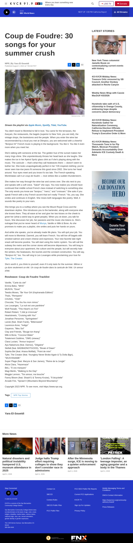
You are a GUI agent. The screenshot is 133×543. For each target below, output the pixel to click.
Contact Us (51, 489)
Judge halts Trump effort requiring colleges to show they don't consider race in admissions (49, 464)
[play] (7, 12)
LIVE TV (106, 3)
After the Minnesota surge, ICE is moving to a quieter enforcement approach (82, 463)
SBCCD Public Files (54, 505)
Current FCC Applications (84, 494)
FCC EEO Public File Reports (86, 489)
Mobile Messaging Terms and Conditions (114, 489)
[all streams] (120, 12)
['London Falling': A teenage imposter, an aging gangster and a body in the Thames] (115, 446)
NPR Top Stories (21, 395)
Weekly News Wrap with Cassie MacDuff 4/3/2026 (108, 94)
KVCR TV (78, 500)
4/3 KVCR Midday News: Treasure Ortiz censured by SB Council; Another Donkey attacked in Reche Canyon (108, 80)
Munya (43, 223)
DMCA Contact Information (113, 495)
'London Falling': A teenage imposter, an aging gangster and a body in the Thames (113, 463)
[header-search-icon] (92, 4)
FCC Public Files (53, 511)
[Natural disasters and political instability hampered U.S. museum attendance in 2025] (17, 446)
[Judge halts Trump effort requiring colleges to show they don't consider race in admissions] (50, 446)
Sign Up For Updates (82, 505)
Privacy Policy (80, 511)
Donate (123, 3)
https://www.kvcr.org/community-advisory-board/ (115, 501)
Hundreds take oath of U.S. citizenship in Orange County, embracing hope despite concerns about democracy (107, 108)
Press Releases (108, 507)
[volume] (14, 12)
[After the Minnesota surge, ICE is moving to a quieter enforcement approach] (83, 446)
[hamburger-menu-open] (6, 3)
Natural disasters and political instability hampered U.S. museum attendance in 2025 (16, 464)
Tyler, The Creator (13, 258)
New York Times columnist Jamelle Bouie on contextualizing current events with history (107, 64)
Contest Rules (52, 500)
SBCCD (50, 494)
